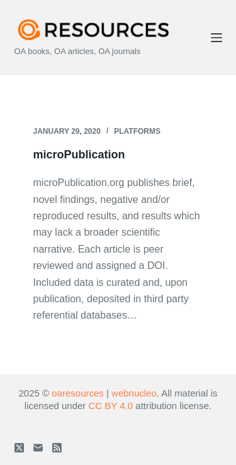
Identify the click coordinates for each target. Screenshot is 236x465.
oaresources (78, 393)
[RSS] (57, 447)
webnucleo (134, 393)
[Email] (38, 447)
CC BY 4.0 (111, 405)
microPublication (79, 154)
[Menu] (216, 37)
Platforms (137, 131)
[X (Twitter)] (19, 447)
